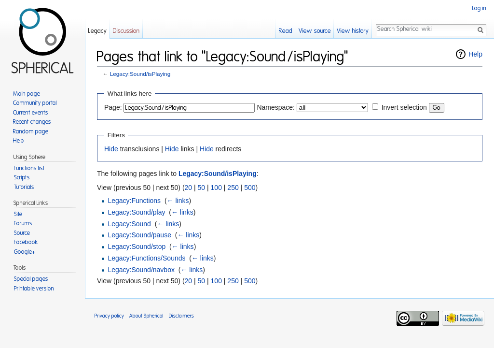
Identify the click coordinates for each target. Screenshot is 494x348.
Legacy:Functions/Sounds (146, 258)
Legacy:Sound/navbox (141, 270)
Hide (111, 149)
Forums (23, 223)
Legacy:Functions (134, 200)
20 (188, 187)
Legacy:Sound (129, 224)
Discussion (126, 31)
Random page (30, 131)
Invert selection (404, 107)
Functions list (29, 168)
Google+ (24, 252)
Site (18, 214)
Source (22, 233)
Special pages (31, 279)
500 (249, 187)
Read (285, 31)
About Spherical (146, 316)
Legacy (97, 31)
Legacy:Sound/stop (136, 246)
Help (475, 54)
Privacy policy (109, 316)
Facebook (26, 242)
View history (353, 31)
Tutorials (24, 187)
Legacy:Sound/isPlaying (140, 74)
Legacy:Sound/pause (139, 235)
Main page (26, 94)
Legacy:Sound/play (136, 212)
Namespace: (276, 107)
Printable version (34, 288)
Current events (30, 113)
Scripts (22, 177)
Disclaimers (181, 316)
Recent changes (32, 122)
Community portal (35, 103)
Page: (113, 107)
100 (216, 187)
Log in (479, 8)
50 (202, 187)
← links (178, 200)
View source (315, 31)
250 (232, 187)
